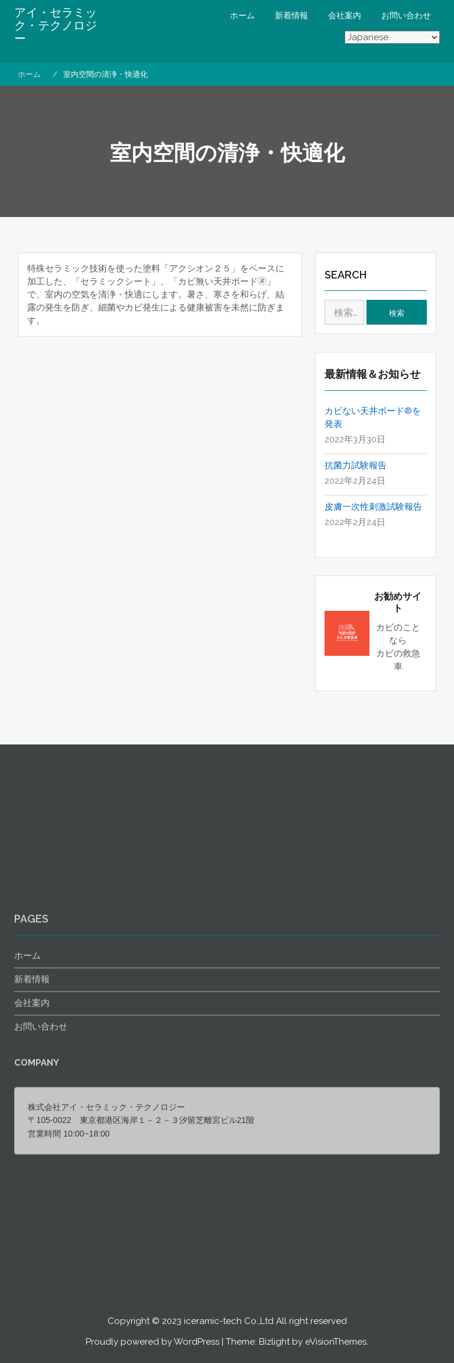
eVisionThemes (336, 1341)
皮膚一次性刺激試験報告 (373, 506)
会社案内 (344, 15)
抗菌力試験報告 (356, 465)
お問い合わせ (406, 15)
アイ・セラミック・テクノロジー (55, 25)
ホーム (242, 15)
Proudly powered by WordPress (152, 1341)
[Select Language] (392, 37)
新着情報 (291, 15)
